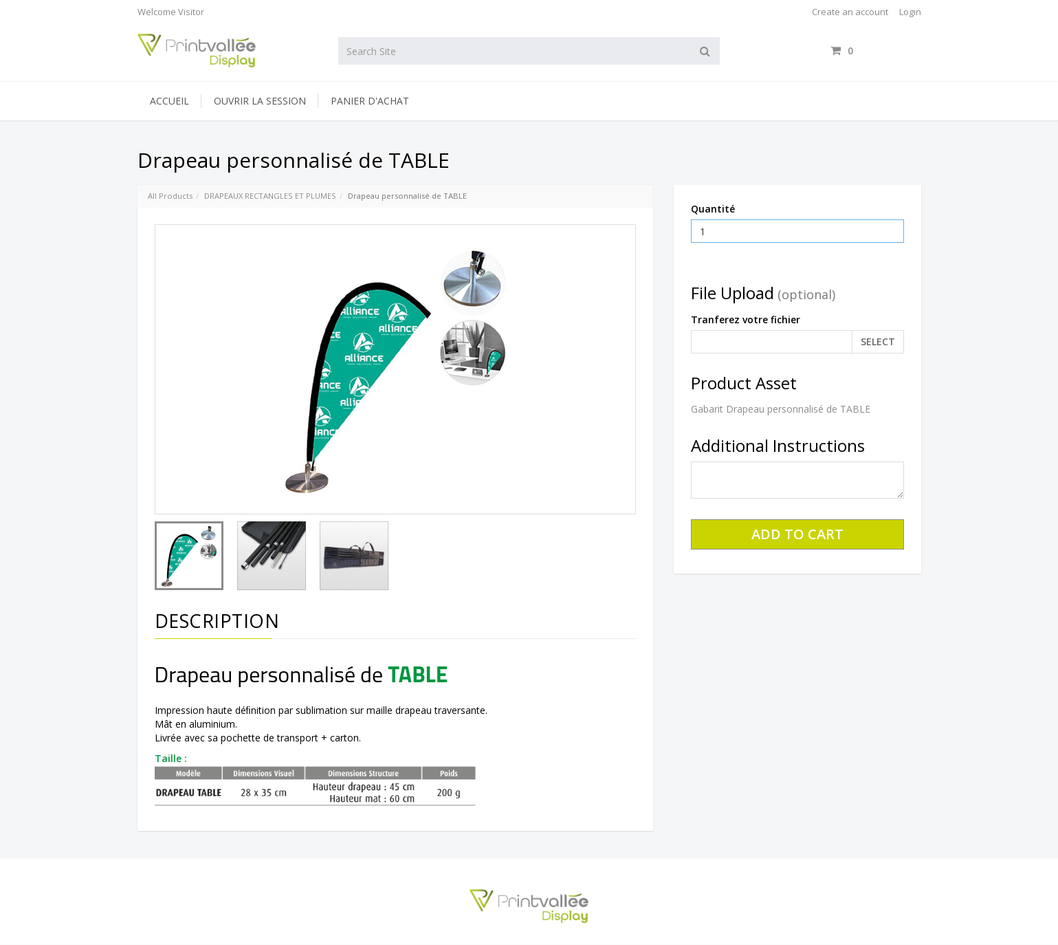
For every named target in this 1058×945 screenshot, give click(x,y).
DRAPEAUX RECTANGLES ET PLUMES (270, 196)
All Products (170, 196)
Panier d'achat (370, 100)
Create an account (850, 12)
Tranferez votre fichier (745, 319)
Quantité (713, 208)
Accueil (169, 100)
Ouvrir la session (260, 100)
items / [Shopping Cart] (875, 50)
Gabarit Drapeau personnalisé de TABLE (780, 408)
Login (910, 12)
